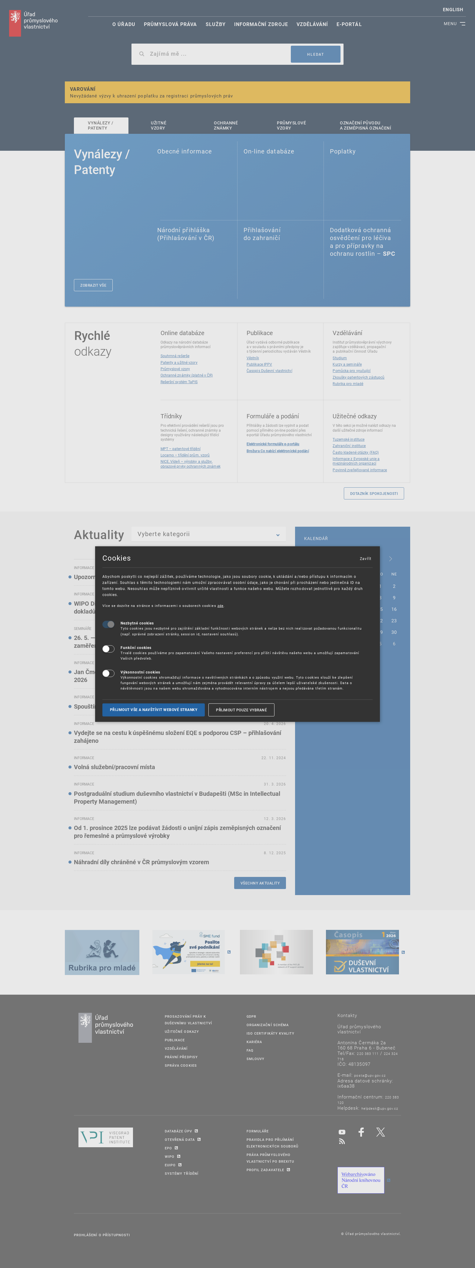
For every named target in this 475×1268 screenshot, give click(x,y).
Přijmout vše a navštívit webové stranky (154, 709)
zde (221, 605)
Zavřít (365, 558)
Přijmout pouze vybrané (241, 709)
